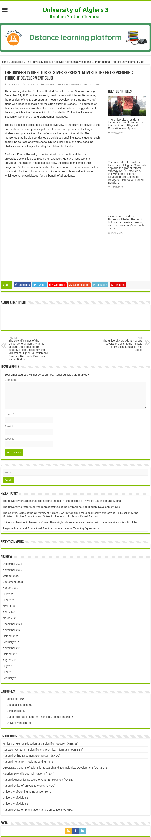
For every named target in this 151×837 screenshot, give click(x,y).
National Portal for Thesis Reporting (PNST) (29, 723)
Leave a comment (71, 84)
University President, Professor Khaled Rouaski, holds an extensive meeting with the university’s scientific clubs (126, 222)
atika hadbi (13, 84)
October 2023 (11, 537)
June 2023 (9, 561)
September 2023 (13, 543)
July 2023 (8, 555)
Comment (11, 341)
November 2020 (12, 591)
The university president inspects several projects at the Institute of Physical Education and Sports (125, 124)
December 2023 (12, 525)
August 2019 (10, 621)
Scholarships (14, 672)
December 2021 (12, 585)
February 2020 (11, 603)
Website (9, 400)
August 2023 (10, 549)
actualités (17, 61)
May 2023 (9, 567)
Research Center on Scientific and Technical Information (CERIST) (43, 711)
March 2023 (10, 579)
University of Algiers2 (15, 765)
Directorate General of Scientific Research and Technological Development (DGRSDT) (55, 729)
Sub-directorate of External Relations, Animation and (38, 678)
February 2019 (11, 639)
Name (9, 375)
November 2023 (12, 531)
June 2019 (9, 633)
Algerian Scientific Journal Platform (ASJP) (28, 735)
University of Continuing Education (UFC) (28, 753)
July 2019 (8, 627)
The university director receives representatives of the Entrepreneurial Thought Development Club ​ (62, 468)
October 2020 (11, 597)
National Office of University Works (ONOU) (29, 747)
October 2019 (11, 615)
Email (9, 387)
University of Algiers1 (15, 759)
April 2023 (9, 573)
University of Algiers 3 (76, 9)
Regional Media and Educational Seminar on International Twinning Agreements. (51, 489)
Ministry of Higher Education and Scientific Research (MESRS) (40, 705)
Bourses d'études (17, 666)
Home (4, 61)
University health (17, 684)
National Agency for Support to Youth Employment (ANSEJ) (39, 741)
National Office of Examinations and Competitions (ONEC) (38, 771)
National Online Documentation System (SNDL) (31, 717)
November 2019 (12, 609)
